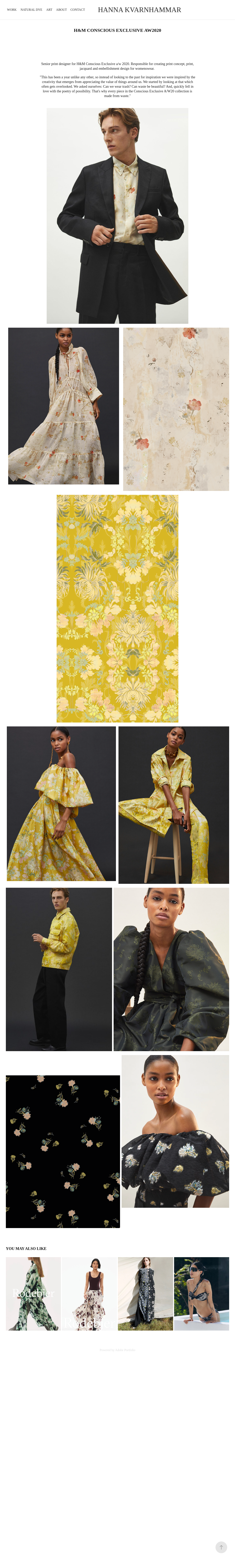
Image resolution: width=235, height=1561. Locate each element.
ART (49, 9)
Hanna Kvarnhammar (140, 10)
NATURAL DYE (31, 9)
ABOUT (61, 9)
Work (12, 9)
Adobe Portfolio (125, 1350)
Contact (77, 9)
